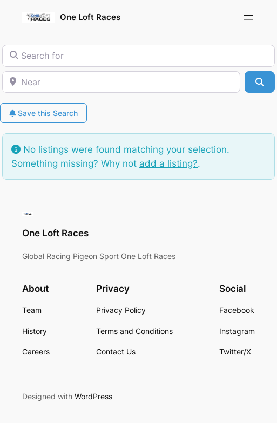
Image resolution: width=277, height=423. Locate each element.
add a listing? (168, 163)
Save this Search (43, 113)
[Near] (121, 82)
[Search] (260, 82)
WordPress (93, 396)
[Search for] (138, 55)
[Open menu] (248, 17)
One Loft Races (90, 17)
